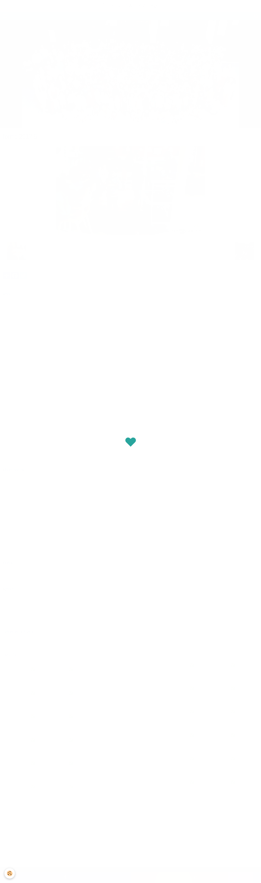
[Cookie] (10, 873)
